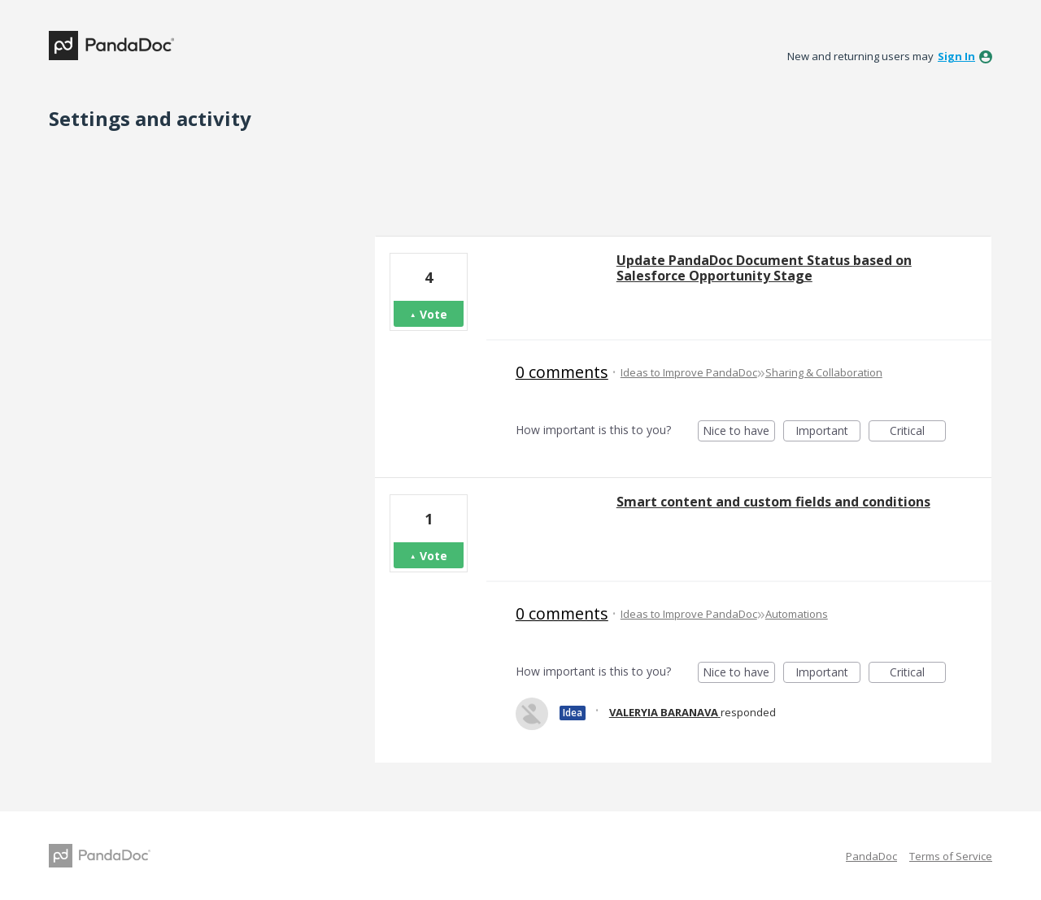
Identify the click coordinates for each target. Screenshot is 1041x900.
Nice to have (739, 432)
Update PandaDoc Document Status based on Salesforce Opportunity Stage (764, 268)
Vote (433, 314)
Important (827, 432)
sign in (956, 56)
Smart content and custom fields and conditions (773, 502)
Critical (918, 432)
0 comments (562, 372)
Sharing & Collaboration (823, 372)
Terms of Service (950, 856)
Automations (796, 614)
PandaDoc (871, 856)
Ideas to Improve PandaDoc (689, 372)
